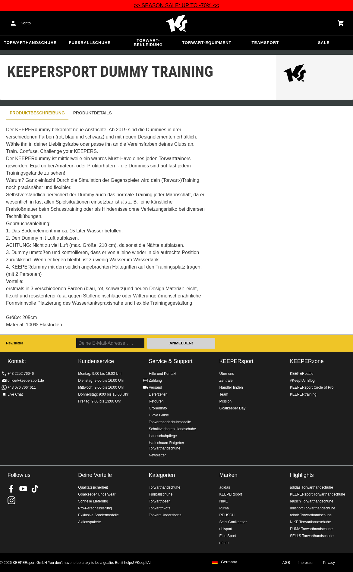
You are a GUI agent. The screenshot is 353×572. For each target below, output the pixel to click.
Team (223, 394)
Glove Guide (159, 415)
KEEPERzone (307, 361)
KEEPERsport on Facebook (11, 489)
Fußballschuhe (90, 42)
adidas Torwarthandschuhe (311, 487)
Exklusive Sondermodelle (98, 515)
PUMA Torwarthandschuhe (311, 529)
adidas (224, 487)
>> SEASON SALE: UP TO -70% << (176, 5)
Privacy (329, 563)
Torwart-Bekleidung (148, 42)
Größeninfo (158, 408)
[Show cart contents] (341, 23)
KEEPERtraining (303, 394)
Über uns (226, 373)
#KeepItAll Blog (302, 380)
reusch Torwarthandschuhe (311, 501)
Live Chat (15, 394)
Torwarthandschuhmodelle (170, 422)
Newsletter (14, 343)
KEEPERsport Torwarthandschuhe (317, 494)
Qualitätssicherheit (93, 487)
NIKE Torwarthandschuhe (310, 522)
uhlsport (225, 529)
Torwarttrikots (159, 508)
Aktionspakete (89, 522)
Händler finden (231, 387)
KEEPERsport (236, 361)
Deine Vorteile (95, 475)
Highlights (302, 475)
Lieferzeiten (158, 394)
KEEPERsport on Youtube (23, 489)
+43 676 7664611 (22, 387)
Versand (155, 387)
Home (176, 23)
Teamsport (265, 42)
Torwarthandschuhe (30, 42)
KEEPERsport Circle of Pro (312, 387)
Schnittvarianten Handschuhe (172, 429)
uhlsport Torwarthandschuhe (313, 508)
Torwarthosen (159, 501)
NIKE (223, 501)
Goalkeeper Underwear (96, 494)
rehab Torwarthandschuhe (311, 515)
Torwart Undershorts (165, 515)
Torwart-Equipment (206, 42)
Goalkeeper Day (232, 408)
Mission (225, 401)
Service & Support (170, 361)
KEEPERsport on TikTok (35, 489)
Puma (224, 508)
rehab (224, 543)
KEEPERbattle (302, 373)
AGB (286, 563)
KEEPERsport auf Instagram (11, 500)
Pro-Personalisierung (95, 508)
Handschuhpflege (163, 436)
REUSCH (227, 515)
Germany (229, 562)
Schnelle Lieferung (93, 501)
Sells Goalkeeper (233, 522)
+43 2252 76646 (21, 373)
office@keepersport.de (26, 380)
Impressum (306, 563)
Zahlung (155, 380)
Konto (25, 23)
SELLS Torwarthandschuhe (312, 536)
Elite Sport (227, 536)
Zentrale (226, 380)
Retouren (156, 401)
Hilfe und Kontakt (162, 373)
